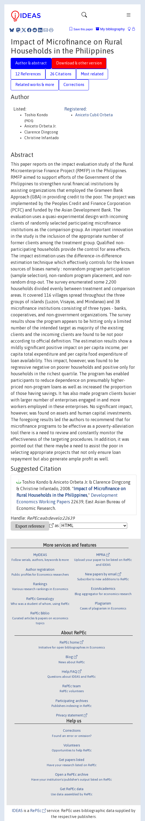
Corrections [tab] (73, 84)
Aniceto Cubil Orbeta (94, 115)
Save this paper (83, 29)
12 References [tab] (28, 74)
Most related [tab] (92, 74)
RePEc (38, 810)
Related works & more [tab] (34, 84)
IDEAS (17, 810)
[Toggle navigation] (84, 16)
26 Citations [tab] (60, 74)
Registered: (75, 108)
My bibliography (110, 29)
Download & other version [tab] (79, 63)
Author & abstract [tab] (31, 63)
